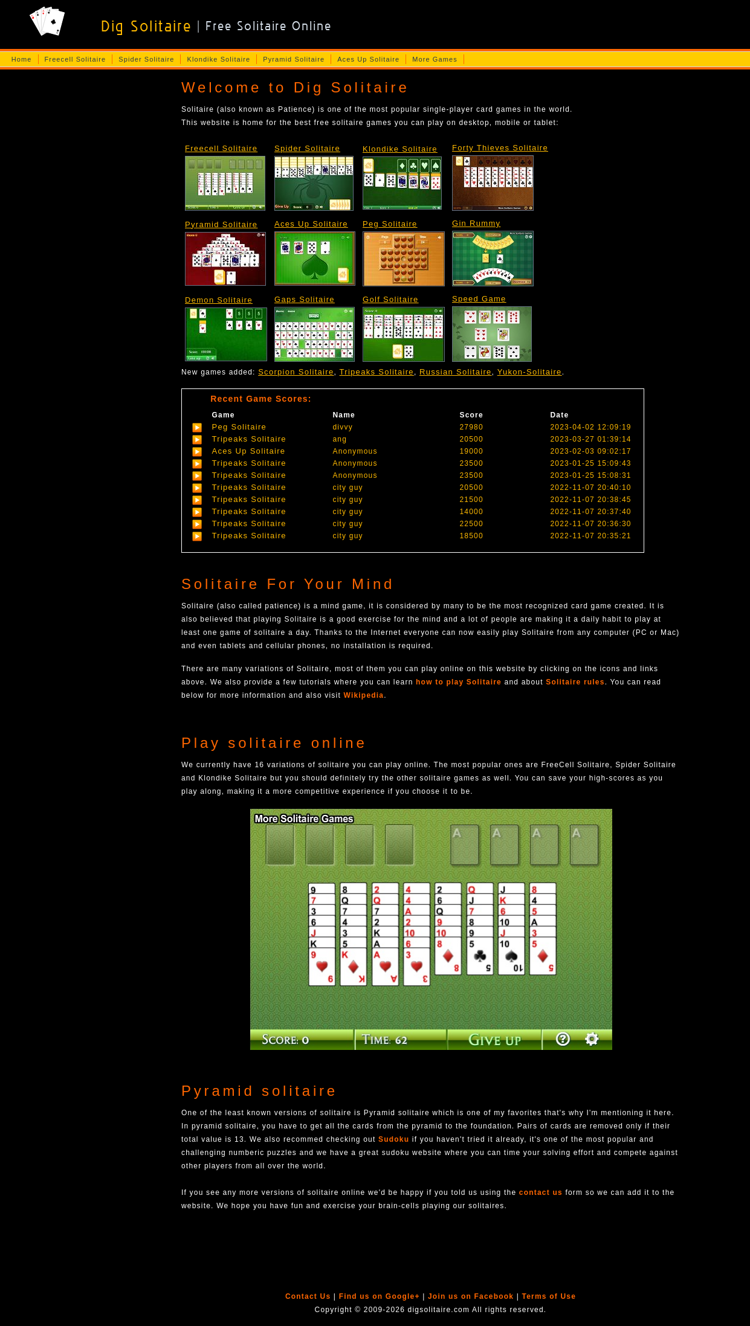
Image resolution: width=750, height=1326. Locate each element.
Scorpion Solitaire (296, 371)
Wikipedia (364, 695)
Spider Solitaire (146, 59)
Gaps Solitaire (304, 299)
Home (21, 59)
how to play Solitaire (459, 682)
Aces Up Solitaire (368, 59)
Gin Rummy (476, 223)
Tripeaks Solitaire (377, 371)
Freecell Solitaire (75, 59)
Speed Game (479, 298)
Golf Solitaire (391, 299)
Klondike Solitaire (218, 59)
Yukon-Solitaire (529, 371)
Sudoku (393, 1139)
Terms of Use (549, 1296)
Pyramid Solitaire (294, 59)
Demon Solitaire (219, 299)
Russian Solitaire (455, 371)
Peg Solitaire (390, 223)
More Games (434, 59)
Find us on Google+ (379, 1296)
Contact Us (308, 1296)
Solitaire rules (575, 682)
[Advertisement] (86, 265)
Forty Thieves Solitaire (500, 147)
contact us (541, 1192)
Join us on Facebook (471, 1296)
